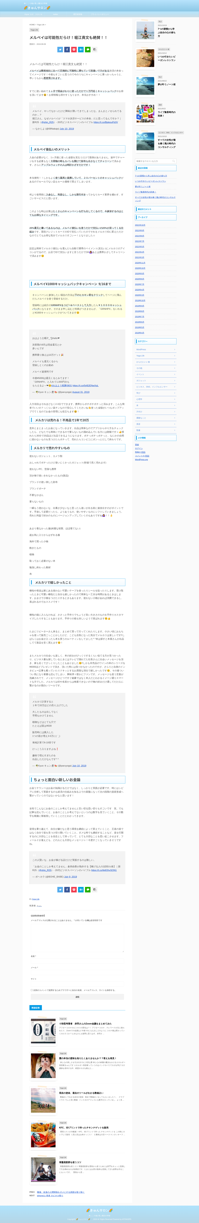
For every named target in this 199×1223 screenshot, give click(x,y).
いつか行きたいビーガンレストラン (150, 181)
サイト (34, 979)
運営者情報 (77, 14)
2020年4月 (139, 290)
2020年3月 (139, 295)
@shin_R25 (47, 122)
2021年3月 (139, 257)
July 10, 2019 (67, 128)
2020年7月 (139, 284)
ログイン (139, 448)
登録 (137, 445)
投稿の (140, 452)
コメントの (142, 456)
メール (34, 967)
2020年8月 (139, 279)
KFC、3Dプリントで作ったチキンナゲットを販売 (83, 1127)
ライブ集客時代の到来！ (145, 192)
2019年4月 (139, 333)
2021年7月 (139, 241)
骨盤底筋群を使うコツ (70, 1162)
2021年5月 (139, 247)
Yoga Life (35, 899)
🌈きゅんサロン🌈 (38, 8)
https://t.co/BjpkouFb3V (106, 122)
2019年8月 (139, 311)
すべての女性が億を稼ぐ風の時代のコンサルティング (167, 143)
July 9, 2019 (70, 876)
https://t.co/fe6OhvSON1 (104, 870)
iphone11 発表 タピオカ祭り (50, 1195)
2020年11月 (140, 263)
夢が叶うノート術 (167, 84)
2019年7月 (139, 317)
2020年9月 (139, 273)
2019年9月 (139, 306)
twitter (55, 14)
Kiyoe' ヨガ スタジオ (34, 14)
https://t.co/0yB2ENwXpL (86, 385)
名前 (33, 956)
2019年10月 (140, 300)
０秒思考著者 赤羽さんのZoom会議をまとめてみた (85, 1024)
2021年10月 (140, 225)
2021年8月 (139, 236)
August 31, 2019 (80, 392)
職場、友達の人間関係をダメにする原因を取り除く (61, 1192)
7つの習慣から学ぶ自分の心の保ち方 (167, 32)
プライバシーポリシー (100, 14)
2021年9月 (139, 230)
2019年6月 (139, 322)
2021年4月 (139, 252)
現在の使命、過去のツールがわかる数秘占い (81, 1093)
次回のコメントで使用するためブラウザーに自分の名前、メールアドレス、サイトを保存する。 (74, 990)
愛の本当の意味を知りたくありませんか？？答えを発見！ (88, 1058)
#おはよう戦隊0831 (61, 385)
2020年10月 (140, 268)
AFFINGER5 (126, 1219)
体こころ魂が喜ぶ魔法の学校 (99, 1216)
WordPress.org (141, 459)
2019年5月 (139, 327)
